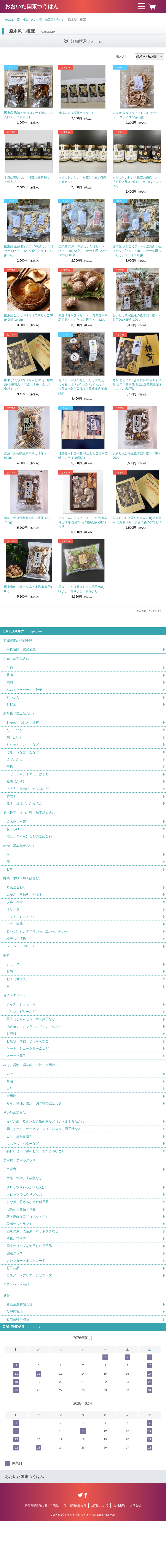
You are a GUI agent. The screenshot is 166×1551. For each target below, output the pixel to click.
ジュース (13, 978)
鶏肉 (9, 685)
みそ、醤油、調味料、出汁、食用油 (31, 1083)
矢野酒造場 (15, 1341)
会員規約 (119, 1535)
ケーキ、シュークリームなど (28, 1066)
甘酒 (9, 986)
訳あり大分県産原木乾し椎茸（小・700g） (28, 520)
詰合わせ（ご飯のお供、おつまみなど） (37, 1173)
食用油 (11, 1116)
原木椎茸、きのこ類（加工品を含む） (43, 19)
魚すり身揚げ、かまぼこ (25, 810)
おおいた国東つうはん (32, 6)
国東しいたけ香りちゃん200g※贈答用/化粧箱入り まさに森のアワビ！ (137, 520)
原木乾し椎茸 (16, 830)
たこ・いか (15, 734)
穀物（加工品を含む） (20, 855)
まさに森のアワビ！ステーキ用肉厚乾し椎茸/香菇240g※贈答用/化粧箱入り (82, 522)
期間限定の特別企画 (18, 641)
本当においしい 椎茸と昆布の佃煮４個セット (82, 180)
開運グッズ (15, 1280)
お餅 (9, 879)
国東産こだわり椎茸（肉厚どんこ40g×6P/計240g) (28, 317)
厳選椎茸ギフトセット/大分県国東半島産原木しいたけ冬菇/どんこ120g (83, 317)
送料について (99, 1535)
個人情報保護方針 (75, 1535)
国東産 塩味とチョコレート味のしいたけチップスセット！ (28, 115)
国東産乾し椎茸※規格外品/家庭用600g (28, 589)
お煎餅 (11, 1051)
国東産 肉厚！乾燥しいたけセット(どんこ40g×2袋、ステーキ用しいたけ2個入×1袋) (82, 251)
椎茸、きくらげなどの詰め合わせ (32, 845)
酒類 (6, 1324)
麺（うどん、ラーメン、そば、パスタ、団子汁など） (47, 1150)
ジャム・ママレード (22, 959)
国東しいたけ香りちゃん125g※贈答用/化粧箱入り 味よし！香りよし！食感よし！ (28, 384)
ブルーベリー (16, 914)
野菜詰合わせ (16, 899)
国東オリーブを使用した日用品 (30, 1272)
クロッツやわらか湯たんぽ (27, 1211)
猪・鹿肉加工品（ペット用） (28, 1242)
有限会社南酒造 (18, 1349)
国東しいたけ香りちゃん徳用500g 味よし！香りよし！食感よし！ (81, 589)
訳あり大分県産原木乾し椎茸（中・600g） (137, 455)
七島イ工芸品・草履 (22, 1234)
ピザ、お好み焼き (20, 1158)
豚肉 (9, 677)
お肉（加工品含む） (18, 660)
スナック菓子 (16, 1074)
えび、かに (15, 765)
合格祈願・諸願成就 (22, 650)
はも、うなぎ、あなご (23, 757)
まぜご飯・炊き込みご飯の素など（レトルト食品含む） (49, 1143)
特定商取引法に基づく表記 (42, 1535)
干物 (9, 772)
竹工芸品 (13, 1295)
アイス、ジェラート (22, 1021)
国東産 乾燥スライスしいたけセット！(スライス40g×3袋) (136, 115)
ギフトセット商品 (17, 1312)
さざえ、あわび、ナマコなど (28, 795)
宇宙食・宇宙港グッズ (20, 1183)
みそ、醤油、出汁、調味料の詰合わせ (35, 1123)
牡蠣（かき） (16, 788)
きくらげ (13, 837)
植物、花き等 (16, 1264)
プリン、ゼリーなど (22, 1028)
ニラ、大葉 (15, 936)
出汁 (9, 1108)
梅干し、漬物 (16, 952)
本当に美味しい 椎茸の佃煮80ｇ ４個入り (28, 180)
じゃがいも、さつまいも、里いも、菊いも (39, 944)
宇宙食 (11, 1192)
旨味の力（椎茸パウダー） (76, 113)
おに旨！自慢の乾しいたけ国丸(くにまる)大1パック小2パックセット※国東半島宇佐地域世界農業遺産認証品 (82, 386)
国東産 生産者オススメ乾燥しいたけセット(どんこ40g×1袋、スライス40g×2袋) (28, 251)
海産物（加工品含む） (20, 717)
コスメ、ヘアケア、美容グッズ (30, 1302)
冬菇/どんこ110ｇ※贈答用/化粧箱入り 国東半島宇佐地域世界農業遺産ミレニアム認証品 (137, 384)
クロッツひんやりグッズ (25, 1219)
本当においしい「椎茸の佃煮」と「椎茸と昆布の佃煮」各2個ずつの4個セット (137, 182)
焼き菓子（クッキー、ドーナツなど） (35, 1043)
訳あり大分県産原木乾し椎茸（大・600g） (28, 455)
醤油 (9, 1100)
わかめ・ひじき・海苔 (23, 727)
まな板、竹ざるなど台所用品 (28, 1227)
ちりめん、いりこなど (23, 750)
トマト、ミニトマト (22, 929)
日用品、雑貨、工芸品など (24, 1202)
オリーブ (13, 921)
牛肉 (9, 670)
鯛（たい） (15, 742)
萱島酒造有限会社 (20, 1334)
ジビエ (11, 708)
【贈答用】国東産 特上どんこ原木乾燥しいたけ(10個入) (83, 455)
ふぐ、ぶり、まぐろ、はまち (28, 780)
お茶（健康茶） (18, 994)
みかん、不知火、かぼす (25, 906)
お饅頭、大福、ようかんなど (28, 1058)
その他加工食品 (15, 1133)
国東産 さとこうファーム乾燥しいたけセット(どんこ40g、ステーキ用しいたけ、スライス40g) (137, 251)
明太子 (11, 803)
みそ (9, 1093)
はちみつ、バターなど (23, 1165)
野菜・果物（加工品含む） (24, 889)
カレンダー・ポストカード (27, 1287)
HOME (9, 19)
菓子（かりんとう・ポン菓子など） (34, 1036)
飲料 (6, 969)
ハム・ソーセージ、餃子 (25, 692)
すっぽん (13, 700)
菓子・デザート (15, 1011)
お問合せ (135, 1535)
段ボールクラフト (20, 1249)
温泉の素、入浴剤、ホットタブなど (34, 1257)
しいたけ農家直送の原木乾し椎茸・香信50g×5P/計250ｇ (137, 317)
